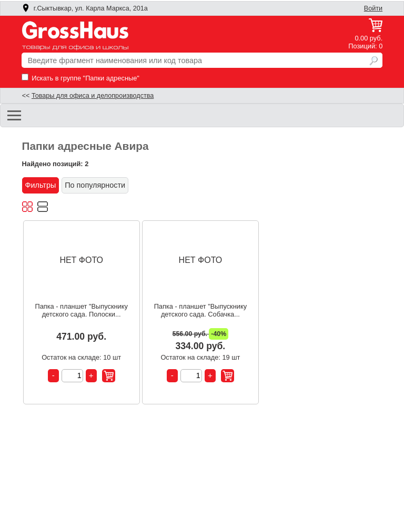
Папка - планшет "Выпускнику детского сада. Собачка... (200, 310)
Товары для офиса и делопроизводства (93, 95)
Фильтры (40, 185)
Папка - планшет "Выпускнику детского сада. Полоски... (81, 310)
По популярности (95, 185)
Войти (373, 8)
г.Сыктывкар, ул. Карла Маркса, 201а (85, 8)
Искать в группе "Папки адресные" (80, 78)
